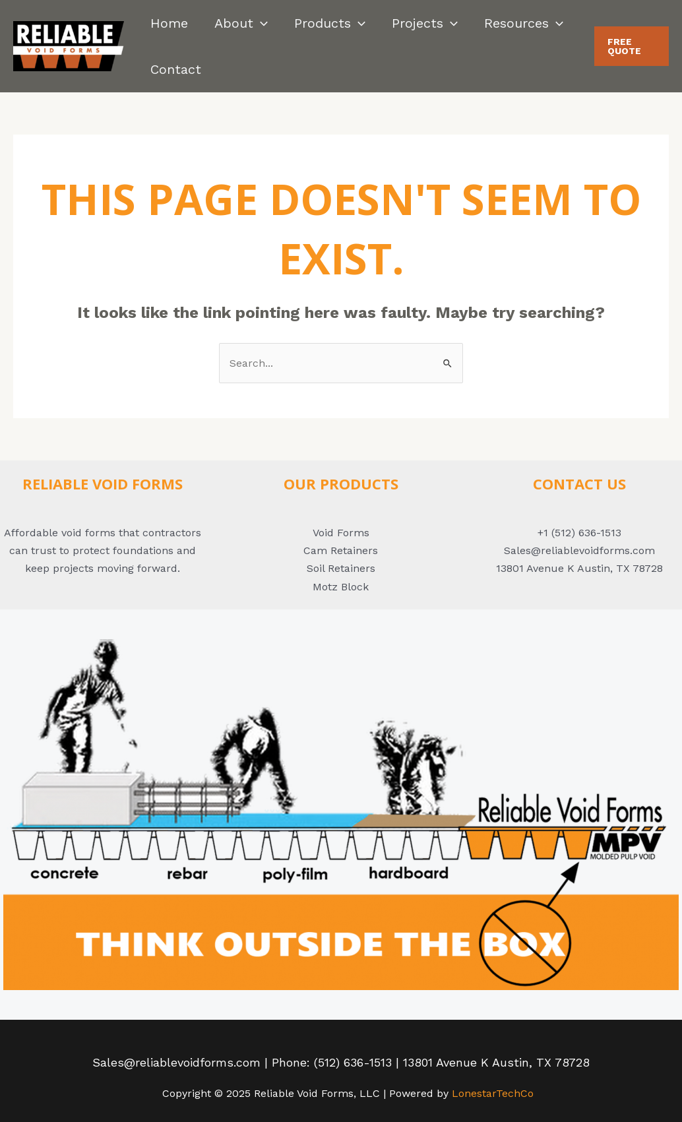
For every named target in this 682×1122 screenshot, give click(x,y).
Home (169, 23)
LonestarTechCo (493, 1093)
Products (329, 23)
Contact (175, 69)
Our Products (341, 483)
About (241, 23)
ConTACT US (579, 483)
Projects (425, 23)
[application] (260, 23)
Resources (523, 23)
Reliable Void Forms (102, 483)
